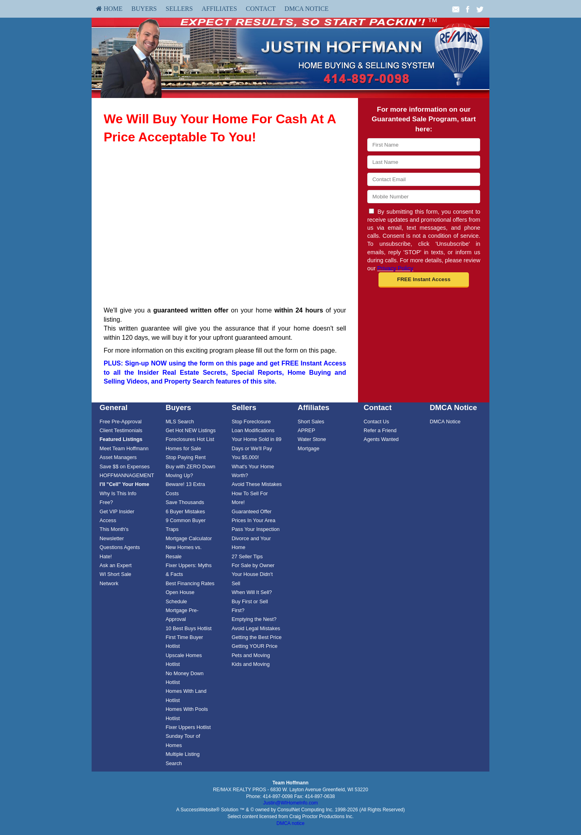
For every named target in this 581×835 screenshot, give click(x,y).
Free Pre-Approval (121, 422)
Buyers (144, 8)
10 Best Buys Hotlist (189, 628)
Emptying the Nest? (253, 619)
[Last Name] (423, 162)
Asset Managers (118, 457)
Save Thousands (185, 502)
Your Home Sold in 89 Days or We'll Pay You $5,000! (256, 448)
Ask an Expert (116, 565)
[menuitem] (109, 9)
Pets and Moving (250, 655)
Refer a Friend (380, 430)
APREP (306, 430)
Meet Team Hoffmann (124, 448)
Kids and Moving (250, 664)
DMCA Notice (306, 8)
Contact (261, 8)
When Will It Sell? (251, 592)
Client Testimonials (121, 430)
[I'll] (124, 484)
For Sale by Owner (252, 565)
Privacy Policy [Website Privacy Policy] (395, 268)
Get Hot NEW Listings (190, 430)
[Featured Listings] (121, 439)
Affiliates (219, 8)
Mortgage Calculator (189, 538)
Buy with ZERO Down (190, 466)
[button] (423, 280)
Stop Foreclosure (250, 422)
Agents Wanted (381, 439)
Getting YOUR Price (254, 646)
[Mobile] (423, 196)
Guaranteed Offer (251, 511)
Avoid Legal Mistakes (255, 628)
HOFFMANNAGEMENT (127, 475)
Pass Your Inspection (255, 529)
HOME (109, 8)
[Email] (423, 179)
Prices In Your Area (253, 520)
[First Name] (423, 144)
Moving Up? (179, 475)
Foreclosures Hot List (190, 439)
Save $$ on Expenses (125, 466)
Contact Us (376, 422)
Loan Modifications (252, 430)
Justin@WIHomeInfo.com (290, 803)
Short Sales (311, 422)
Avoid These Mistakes (256, 484)
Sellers (179, 8)
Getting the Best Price (256, 637)
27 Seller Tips (247, 556)
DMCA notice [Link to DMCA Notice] (290, 823)
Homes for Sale (183, 448)
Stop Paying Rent (186, 457)
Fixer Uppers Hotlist (188, 727)
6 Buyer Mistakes (185, 511)
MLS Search (180, 422)
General (114, 407)
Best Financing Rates (190, 583)
